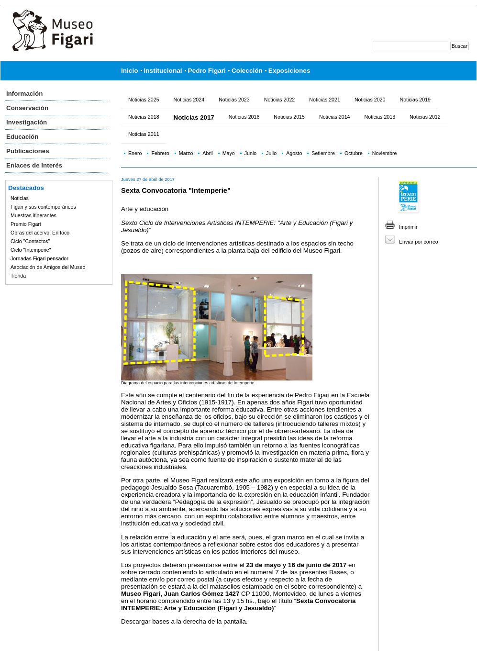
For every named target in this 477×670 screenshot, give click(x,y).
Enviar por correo (418, 242)
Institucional (163, 70)
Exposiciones (289, 70)
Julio (271, 153)
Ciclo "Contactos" (30, 241)
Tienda (18, 276)
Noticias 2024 (189, 99)
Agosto (294, 153)
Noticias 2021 (324, 99)
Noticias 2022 (279, 99)
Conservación (27, 108)
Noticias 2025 (143, 99)
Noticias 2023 (234, 99)
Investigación (26, 122)
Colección (247, 70)
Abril (207, 153)
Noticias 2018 (143, 117)
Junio (250, 153)
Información (24, 93)
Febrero (160, 153)
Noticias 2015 (289, 117)
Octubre (353, 153)
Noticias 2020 (370, 99)
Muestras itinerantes (33, 215)
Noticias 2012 (425, 117)
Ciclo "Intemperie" (31, 250)
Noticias (20, 198)
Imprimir (408, 227)
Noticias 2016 (244, 117)
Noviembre (384, 153)
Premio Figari (26, 224)
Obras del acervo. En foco (40, 232)
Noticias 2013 (380, 117)
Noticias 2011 (143, 134)
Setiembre (323, 153)
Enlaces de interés (34, 165)
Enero (135, 153)
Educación (22, 136)
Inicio (129, 70)
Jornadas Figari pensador (39, 258)
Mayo (228, 153)
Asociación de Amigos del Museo (48, 267)
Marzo (186, 153)
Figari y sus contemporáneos (43, 207)
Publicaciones (27, 151)
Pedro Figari (207, 70)
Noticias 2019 (415, 99)
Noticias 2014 (334, 117)
